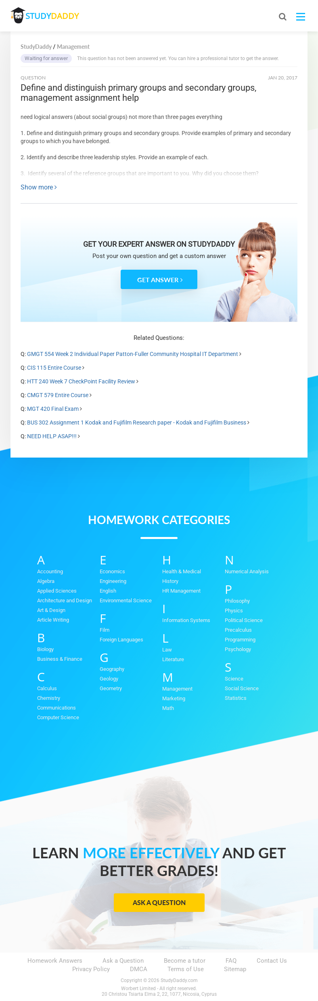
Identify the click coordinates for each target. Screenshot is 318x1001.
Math (168, 708)
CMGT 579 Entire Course (57, 395)
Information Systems (186, 620)
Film (104, 630)
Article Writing (53, 620)
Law (167, 650)
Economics (112, 571)
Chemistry (48, 698)
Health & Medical (181, 571)
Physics (234, 611)
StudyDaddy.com (179, 980)
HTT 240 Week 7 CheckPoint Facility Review (81, 381)
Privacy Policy (91, 969)
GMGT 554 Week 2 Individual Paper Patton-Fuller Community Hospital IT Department (132, 354)
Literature (173, 659)
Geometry (111, 688)
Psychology (238, 649)
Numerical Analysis (247, 571)
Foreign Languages (121, 640)
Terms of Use (185, 969)
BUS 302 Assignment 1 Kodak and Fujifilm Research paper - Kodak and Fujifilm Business (137, 422)
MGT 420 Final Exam (53, 409)
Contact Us (272, 960)
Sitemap (235, 969)
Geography (112, 669)
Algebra (45, 581)
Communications (56, 708)
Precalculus (238, 630)
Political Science (244, 620)
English (108, 591)
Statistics (236, 698)
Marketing (173, 698)
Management (177, 689)
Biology (45, 649)
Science (234, 679)
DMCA (138, 969)
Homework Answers (54, 960)
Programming (240, 640)
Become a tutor (184, 960)
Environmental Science (126, 600)
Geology (109, 679)
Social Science (242, 688)
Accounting (50, 571)
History (170, 581)
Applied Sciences (57, 591)
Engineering (113, 581)
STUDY (53, 15)
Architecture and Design (64, 600)
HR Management (181, 591)
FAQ (231, 960)
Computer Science (58, 717)
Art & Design (51, 610)
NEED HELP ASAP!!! (52, 436)
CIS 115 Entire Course (54, 367)
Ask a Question (159, 902)
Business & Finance (59, 659)
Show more (39, 187)
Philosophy (237, 601)
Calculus (47, 688)
